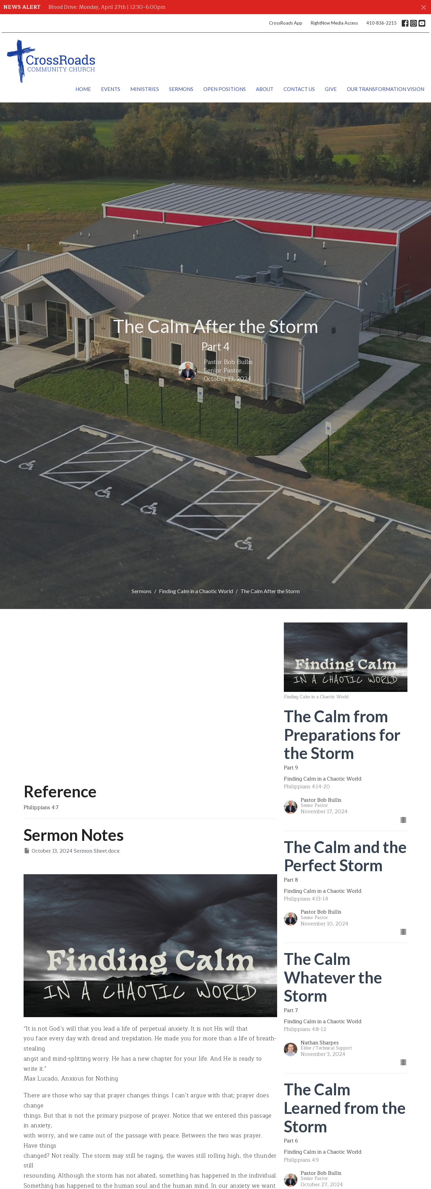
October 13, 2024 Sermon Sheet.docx (72, 851)
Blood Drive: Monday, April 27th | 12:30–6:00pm (106, 7)
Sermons (181, 89)
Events (110, 89)
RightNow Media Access (334, 23)
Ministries (144, 89)
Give (331, 89)
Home (83, 89)
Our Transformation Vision (385, 89)
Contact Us (299, 89)
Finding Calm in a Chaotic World (196, 591)
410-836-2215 (381, 23)
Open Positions (224, 89)
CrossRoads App (285, 23)
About (264, 89)
